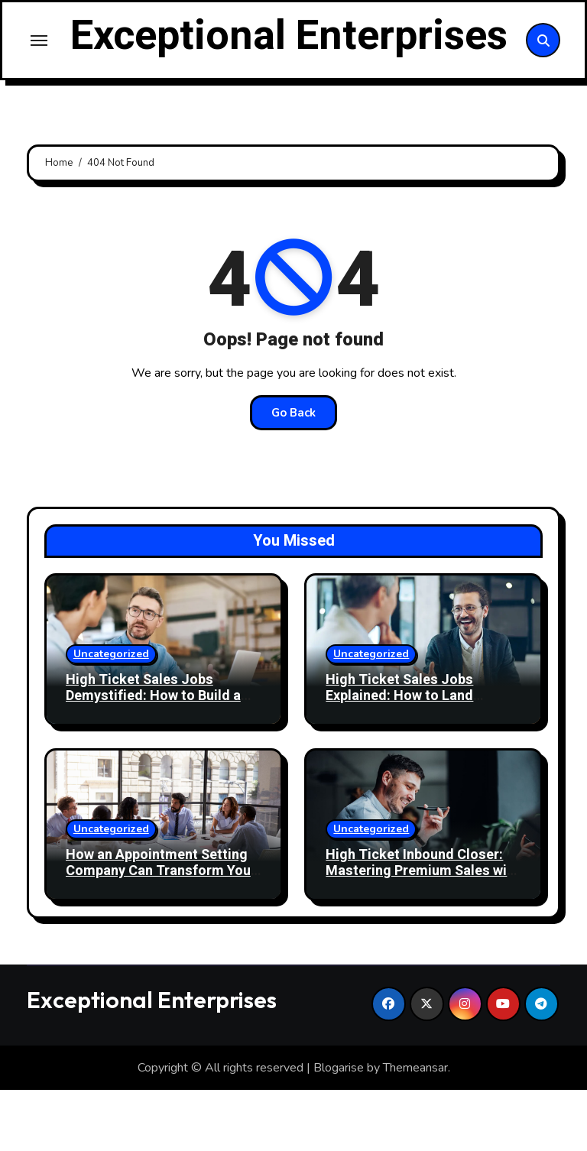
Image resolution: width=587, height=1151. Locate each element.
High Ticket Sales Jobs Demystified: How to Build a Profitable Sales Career (153, 756)
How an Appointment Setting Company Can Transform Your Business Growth (161, 931)
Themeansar (415, 1128)
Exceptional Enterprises (288, 66)
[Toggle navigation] (39, 70)
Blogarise (338, 1128)
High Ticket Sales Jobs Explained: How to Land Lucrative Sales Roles (399, 756)
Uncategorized (111, 714)
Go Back (293, 473)
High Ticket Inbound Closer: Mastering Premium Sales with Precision (423, 931)
